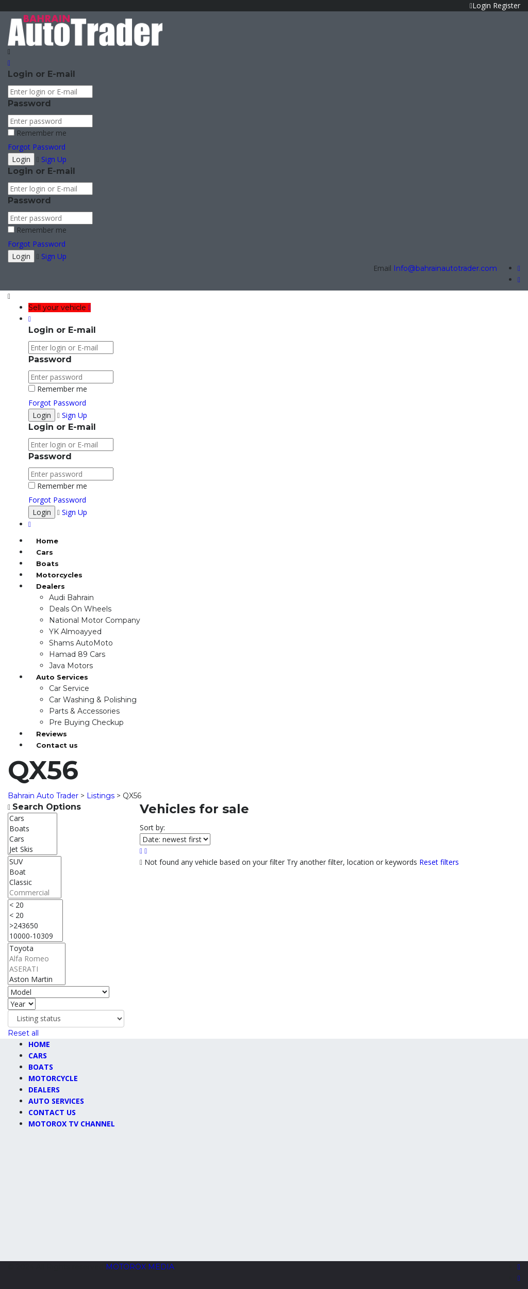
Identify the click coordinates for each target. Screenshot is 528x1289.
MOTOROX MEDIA (140, 1266)
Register (506, 5)
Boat (34, 872)
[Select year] (22, 1004)
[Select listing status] (66, 1018)
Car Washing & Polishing (93, 699)
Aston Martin (36, 979)
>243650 (35, 926)
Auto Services (62, 677)
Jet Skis (32, 849)
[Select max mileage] (35, 920)
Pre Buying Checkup (86, 722)
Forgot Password (36, 147)
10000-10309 (35, 936)
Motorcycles (59, 575)
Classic (34, 882)
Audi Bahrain (71, 597)
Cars (44, 552)
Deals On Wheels (80, 609)
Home (47, 541)
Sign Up (54, 159)
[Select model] (58, 992)
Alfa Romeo (36, 959)
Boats (47, 563)
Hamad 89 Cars (77, 654)
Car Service (69, 688)
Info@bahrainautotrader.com (445, 268)
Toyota (36, 948)
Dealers (50, 586)
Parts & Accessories (84, 711)
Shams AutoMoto (81, 643)
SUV (34, 862)
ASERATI (36, 969)
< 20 (35, 905)
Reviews (51, 734)
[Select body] (34, 877)
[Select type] (32, 834)
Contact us (57, 745)
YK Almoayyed (75, 631)
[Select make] (36, 964)
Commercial (34, 893)
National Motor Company (94, 620)
